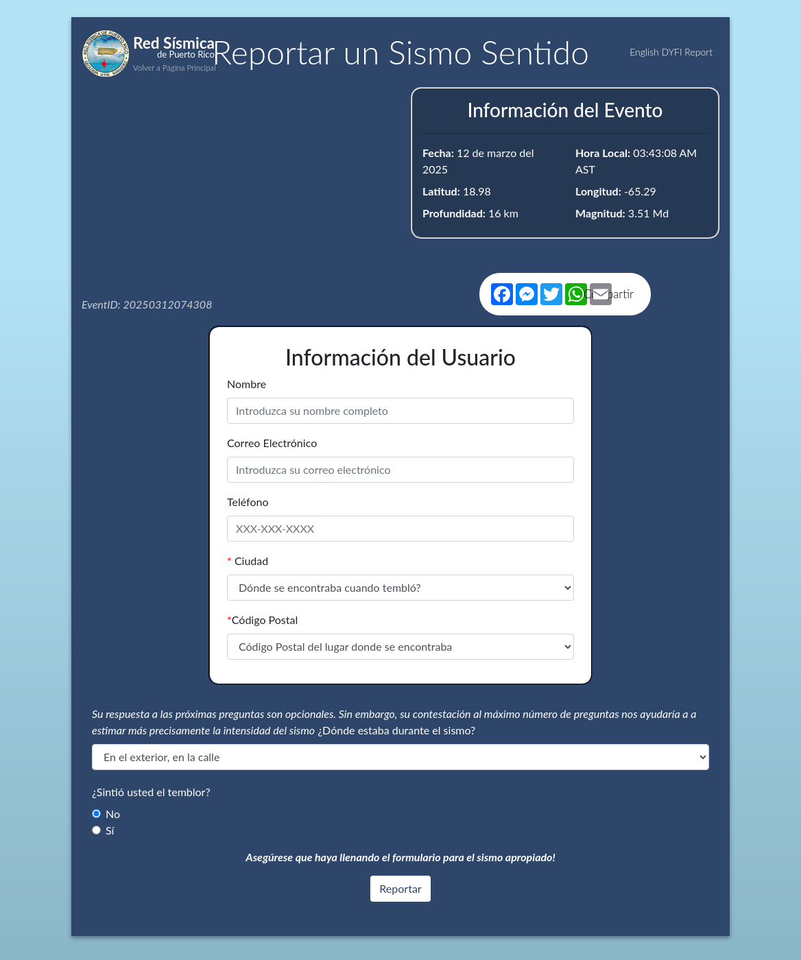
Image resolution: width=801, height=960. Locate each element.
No (113, 813)
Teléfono (248, 501)
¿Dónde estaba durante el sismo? (396, 729)
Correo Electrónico (272, 442)
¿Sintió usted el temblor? (151, 791)
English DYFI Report (671, 52)
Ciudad (247, 560)
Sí (110, 830)
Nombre (246, 383)
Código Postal (262, 619)
